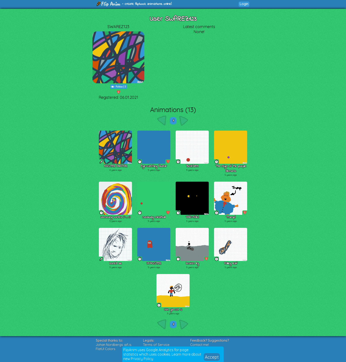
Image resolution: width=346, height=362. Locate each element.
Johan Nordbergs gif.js (114, 345)
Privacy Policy (142, 358)
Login (244, 4)
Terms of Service (156, 345)
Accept (212, 357)
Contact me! (199, 345)
